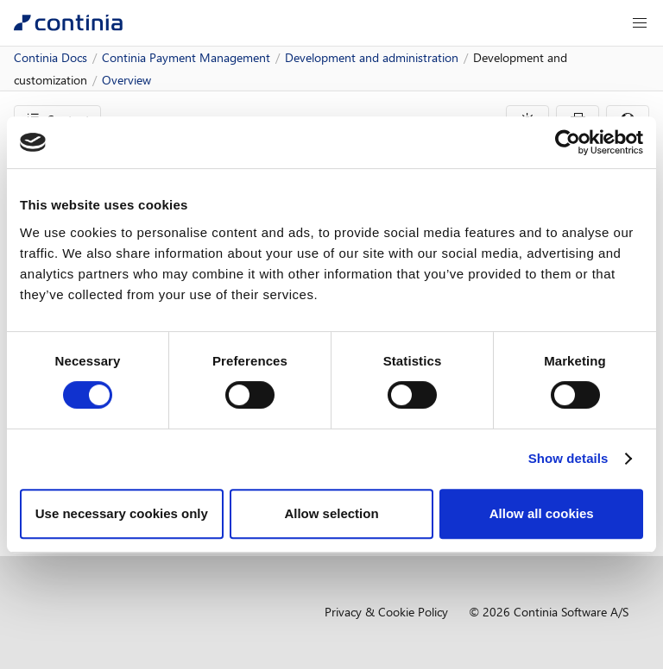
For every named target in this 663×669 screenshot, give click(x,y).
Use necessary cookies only (121, 513)
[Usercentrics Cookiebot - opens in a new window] (567, 142)
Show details (568, 458)
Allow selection (331, 513)
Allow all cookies (541, 513)
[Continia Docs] (68, 23)
